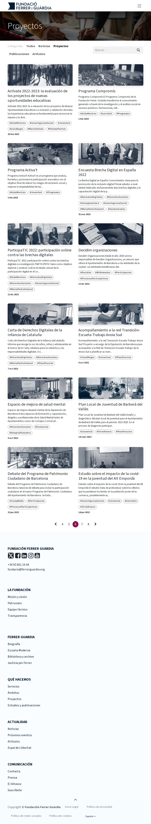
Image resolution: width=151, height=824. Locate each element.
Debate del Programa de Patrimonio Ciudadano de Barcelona (38, 476)
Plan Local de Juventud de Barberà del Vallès (110, 407)
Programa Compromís (96, 91)
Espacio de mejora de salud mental (36, 404)
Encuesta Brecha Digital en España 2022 (107, 172)
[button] (75, 799)
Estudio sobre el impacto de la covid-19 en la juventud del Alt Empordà (109, 476)
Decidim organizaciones (97, 250)
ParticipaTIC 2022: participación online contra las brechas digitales (39, 252)
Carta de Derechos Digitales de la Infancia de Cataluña (35, 332)
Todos (30, 46)
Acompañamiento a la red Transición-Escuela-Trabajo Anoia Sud (109, 332)
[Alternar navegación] (139, 6)
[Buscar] (138, 50)
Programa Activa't (23, 170)
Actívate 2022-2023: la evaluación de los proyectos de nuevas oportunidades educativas (37, 96)
